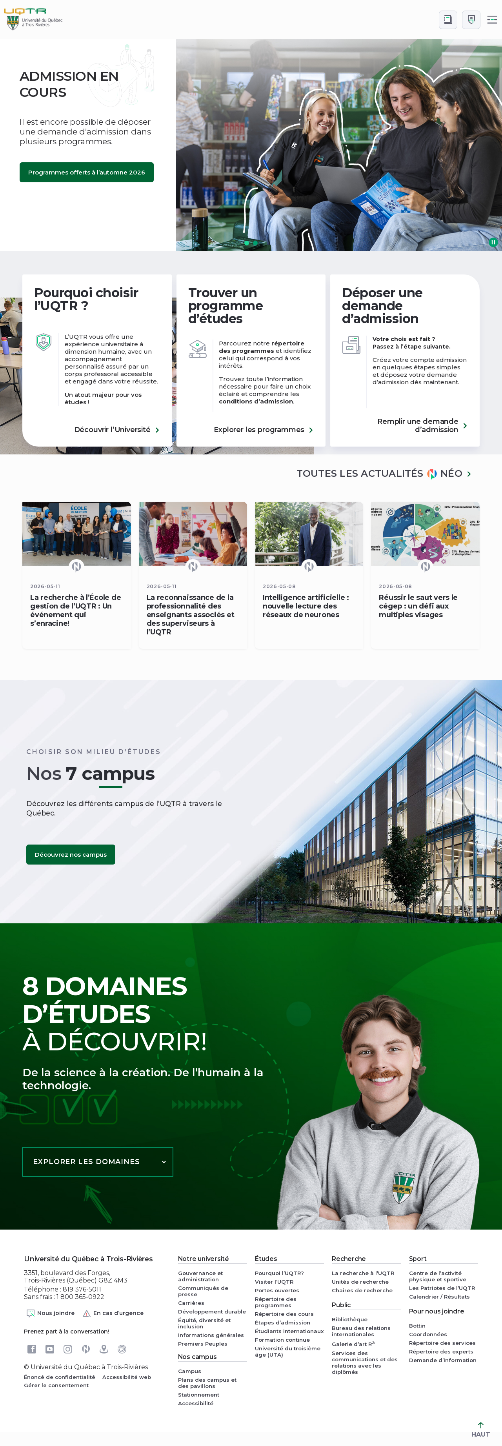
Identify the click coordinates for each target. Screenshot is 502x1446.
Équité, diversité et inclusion (204, 1323)
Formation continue (282, 1340)
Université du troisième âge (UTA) (287, 1351)
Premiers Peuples (202, 1344)
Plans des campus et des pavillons (207, 1383)
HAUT (480, 1430)
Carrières (191, 1303)
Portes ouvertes (277, 1290)
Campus (189, 1371)
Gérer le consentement (56, 1385)
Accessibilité (195, 1403)
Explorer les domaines (86, 1161)
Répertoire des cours (284, 1314)
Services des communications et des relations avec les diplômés (365, 1362)
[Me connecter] (471, 20)
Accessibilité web (126, 1377)
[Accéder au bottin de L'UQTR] (448, 20)
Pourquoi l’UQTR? (279, 1273)
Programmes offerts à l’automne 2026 (86, 172)
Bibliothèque (349, 1319)
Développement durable (212, 1311)
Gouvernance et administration (200, 1276)
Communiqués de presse (203, 1291)
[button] (246, 243)
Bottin (417, 1325)
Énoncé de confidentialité (59, 1377)
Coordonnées (428, 1334)
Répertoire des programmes (275, 1302)
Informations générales (211, 1335)
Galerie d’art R (353, 1343)
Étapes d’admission (282, 1322)
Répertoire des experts (441, 1351)
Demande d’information (443, 1360)
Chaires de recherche (362, 1290)
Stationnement (198, 1395)
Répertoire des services (442, 1343)
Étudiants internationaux (289, 1331)
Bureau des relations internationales (361, 1331)
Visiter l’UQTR (274, 1282)
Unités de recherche (360, 1282)
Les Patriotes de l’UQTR (442, 1288)
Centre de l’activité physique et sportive (437, 1276)
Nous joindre (50, 1313)
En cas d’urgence (113, 1313)
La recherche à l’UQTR (363, 1273)
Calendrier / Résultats (439, 1296)
